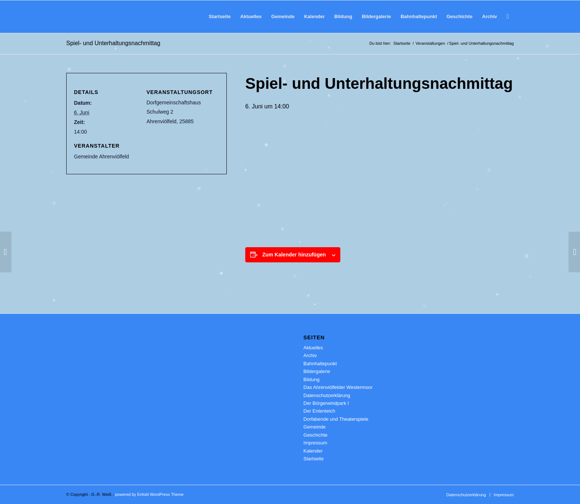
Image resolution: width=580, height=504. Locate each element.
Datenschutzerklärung (326, 395)
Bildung (311, 379)
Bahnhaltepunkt (320, 363)
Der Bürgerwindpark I (326, 403)
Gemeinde (314, 427)
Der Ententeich (319, 411)
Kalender (313, 451)
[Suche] (508, 16)
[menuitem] (219, 16)
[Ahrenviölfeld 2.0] (77, 16)
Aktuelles (313, 347)
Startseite (313, 458)
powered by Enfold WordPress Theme (149, 494)
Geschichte (315, 435)
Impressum (315, 443)
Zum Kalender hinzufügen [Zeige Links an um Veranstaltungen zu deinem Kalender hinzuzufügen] (294, 255)
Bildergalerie (316, 371)
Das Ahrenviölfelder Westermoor (337, 387)
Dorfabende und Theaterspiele (335, 419)
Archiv (310, 355)
